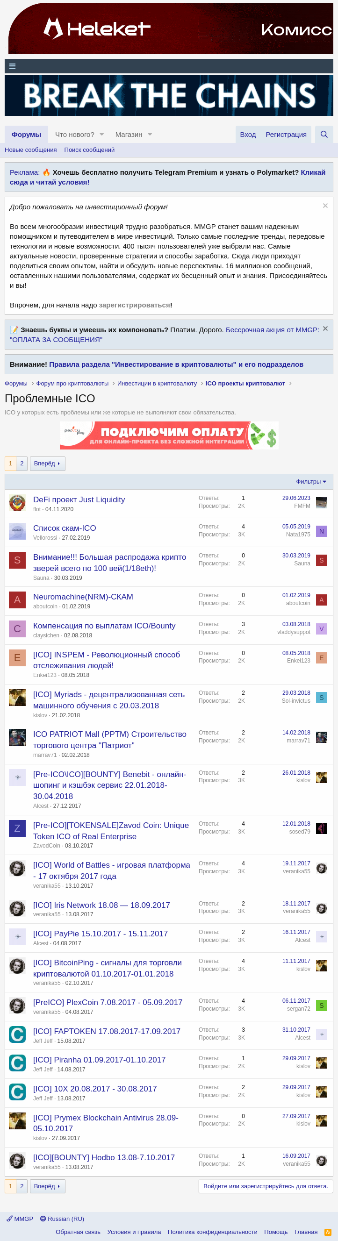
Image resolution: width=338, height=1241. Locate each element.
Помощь (276, 1231)
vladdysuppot (293, 632)
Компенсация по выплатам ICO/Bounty (104, 625)
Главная (306, 1231)
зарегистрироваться (134, 305)
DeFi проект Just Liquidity (79, 499)
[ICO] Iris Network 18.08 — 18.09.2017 (101, 905)
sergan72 (298, 1009)
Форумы (26, 134)
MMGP (20, 1218)
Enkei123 (45, 675)
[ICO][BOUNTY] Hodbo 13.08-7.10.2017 (104, 1157)
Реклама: (25, 172)
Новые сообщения (31, 149)
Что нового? (74, 134)
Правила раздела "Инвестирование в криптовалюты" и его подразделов (176, 364)
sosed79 (299, 831)
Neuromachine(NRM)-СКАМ (83, 596)
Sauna (41, 578)
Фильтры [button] (308, 481)
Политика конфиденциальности (213, 1231)
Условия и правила (134, 1231)
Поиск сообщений (90, 149)
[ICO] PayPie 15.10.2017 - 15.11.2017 (100, 933)
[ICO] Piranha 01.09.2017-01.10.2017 (99, 1060)
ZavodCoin (46, 845)
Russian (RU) (62, 1218)
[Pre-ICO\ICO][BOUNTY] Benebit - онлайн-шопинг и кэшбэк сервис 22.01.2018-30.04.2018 (109, 785)
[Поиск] (324, 134)
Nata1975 (298, 534)
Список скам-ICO (64, 528)
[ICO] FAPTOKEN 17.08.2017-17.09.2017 (106, 1031)
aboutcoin (45, 606)
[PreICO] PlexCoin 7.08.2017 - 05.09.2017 (107, 1002)
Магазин (129, 134)
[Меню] (169, 66)
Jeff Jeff (43, 1041)
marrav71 (45, 755)
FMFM (302, 506)
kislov (40, 715)
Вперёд (44, 463)
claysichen (46, 635)
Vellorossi (45, 538)
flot (37, 509)
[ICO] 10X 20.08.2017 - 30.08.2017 (95, 1088)
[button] (101, 134)
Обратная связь (78, 1231)
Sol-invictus (296, 701)
